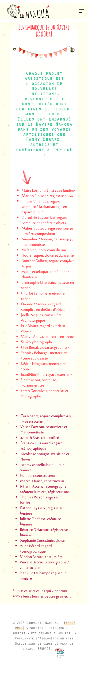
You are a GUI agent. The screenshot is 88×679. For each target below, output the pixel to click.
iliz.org (56, 628)
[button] (81, 11)
